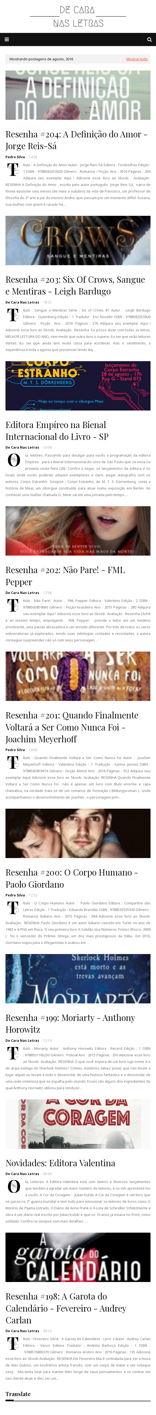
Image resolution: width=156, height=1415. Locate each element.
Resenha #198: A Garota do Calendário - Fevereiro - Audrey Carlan (65, 1308)
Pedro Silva (15, 157)
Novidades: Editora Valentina (60, 1162)
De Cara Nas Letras (22, 302)
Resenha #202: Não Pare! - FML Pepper (65, 575)
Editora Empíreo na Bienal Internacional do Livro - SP (57, 430)
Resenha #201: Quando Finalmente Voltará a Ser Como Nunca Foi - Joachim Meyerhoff (71, 727)
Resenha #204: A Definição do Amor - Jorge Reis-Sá (76, 139)
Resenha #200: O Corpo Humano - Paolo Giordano (71, 878)
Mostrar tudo (137, 58)
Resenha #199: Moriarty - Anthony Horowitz (70, 1023)
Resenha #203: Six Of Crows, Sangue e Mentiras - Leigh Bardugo (75, 285)
